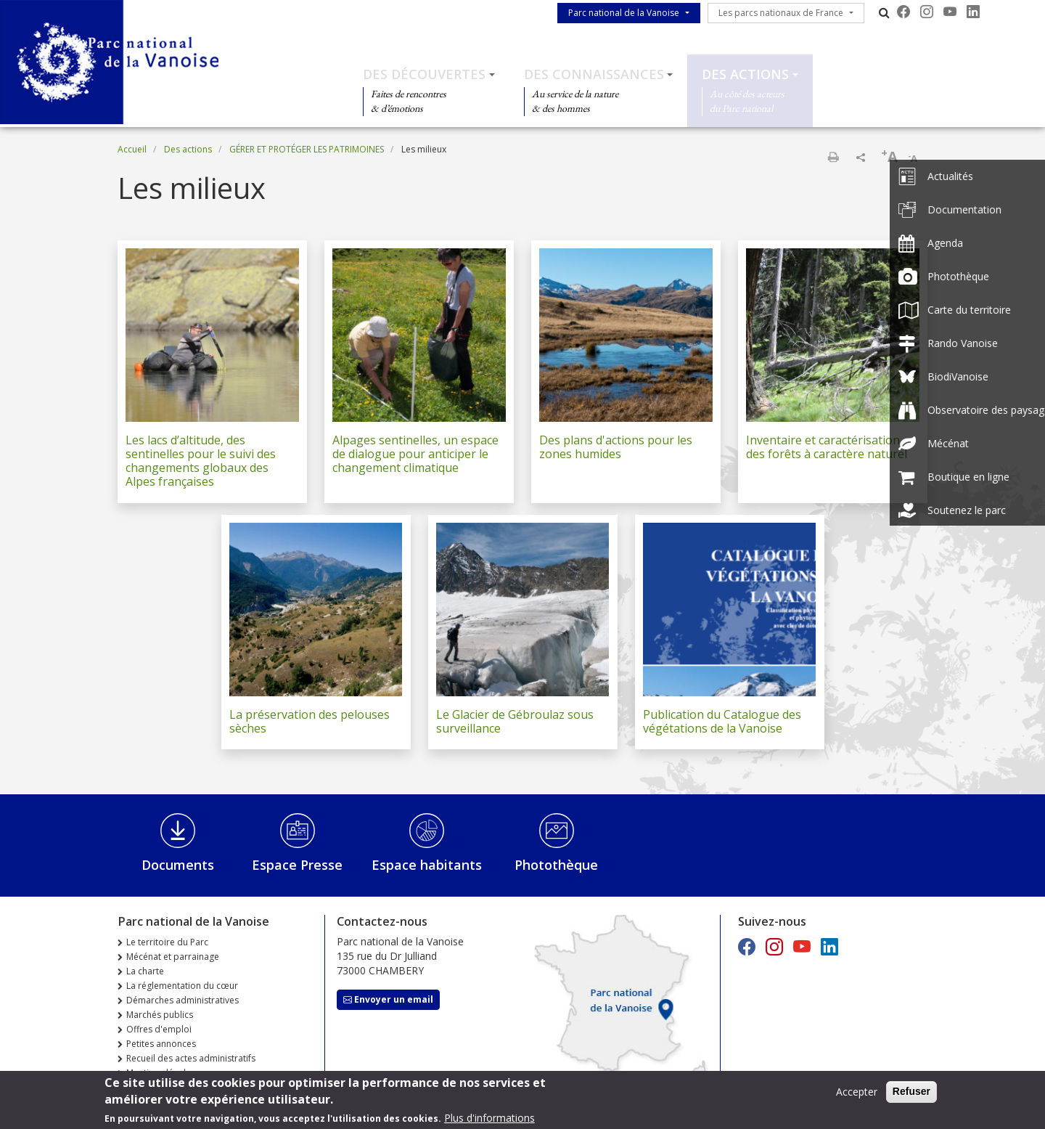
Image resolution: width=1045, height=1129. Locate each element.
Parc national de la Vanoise (623, 13)
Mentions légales (160, 1073)
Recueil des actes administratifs (190, 1058)
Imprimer (833, 157)
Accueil (132, 149)
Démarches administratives (182, 1000)
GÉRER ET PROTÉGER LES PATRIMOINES (306, 149)
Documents (178, 864)
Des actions (745, 74)
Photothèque (556, 864)
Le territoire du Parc (167, 942)
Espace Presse (297, 864)
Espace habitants (427, 864)
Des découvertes (424, 74)
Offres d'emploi (159, 1029)
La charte (145, 971)
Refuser (911, 1095)
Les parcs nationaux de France (780, 13)
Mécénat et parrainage (172, 956)
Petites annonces (161, 1044)
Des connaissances (594, 74)
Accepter (856, 1096)
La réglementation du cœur (182, 985)
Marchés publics (159, 1014)
